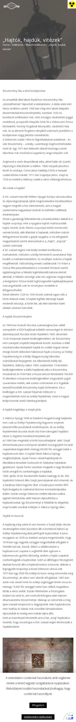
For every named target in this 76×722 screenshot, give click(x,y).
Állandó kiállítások (36, 44)
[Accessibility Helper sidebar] (72, 4)
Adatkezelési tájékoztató (38, 716)
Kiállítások (17, 44)
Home (6, 44)
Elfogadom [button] (38, 705)
